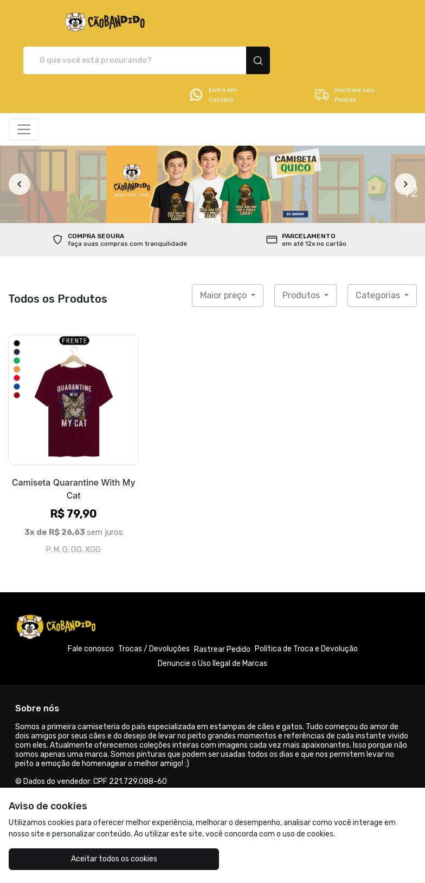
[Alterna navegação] (24, 91)
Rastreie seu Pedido (344, 57)
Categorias (379, 257)
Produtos (302, 257)
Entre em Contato (212, 57)
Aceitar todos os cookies (77, 859)
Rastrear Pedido (222, 611)
